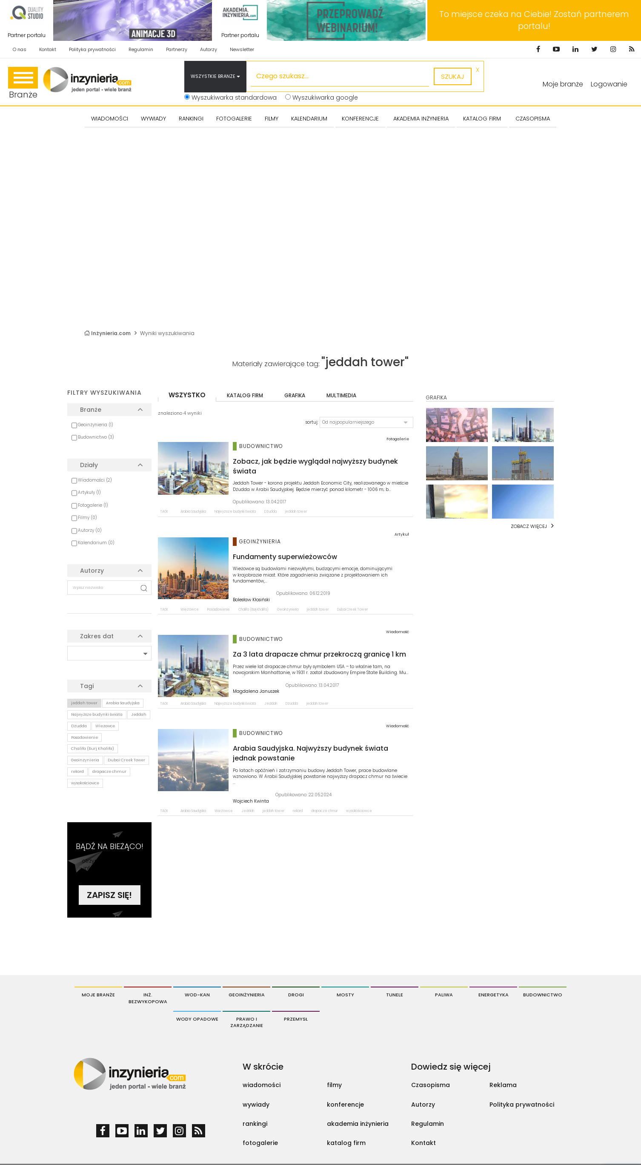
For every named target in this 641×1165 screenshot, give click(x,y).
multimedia (341, 395)
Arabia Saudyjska (123, 703)
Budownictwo (542, 994)
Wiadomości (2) (95, 480)
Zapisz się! (109, 895)
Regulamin (141, 49)
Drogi (296, 994)
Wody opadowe (197, 1019)
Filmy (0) (87, 517)
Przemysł (296, 1019)
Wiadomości (109, 119)
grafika (294, 395)
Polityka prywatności (92, 49)
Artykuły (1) (89, 492)
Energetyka (493, 994)
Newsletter (242, 49)
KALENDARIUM (309, 119)
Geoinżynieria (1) (95, 425)
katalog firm (245, 395)
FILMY (271, 119)
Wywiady (153, 119)
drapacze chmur (109, 771)
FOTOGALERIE (234, 119)
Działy (89, 465)
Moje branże (563, 84)
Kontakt (47, 49)
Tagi (87, 686)
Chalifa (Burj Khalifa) (92, 748)
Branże (23, 83)
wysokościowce (85, 783)
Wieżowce (105, 726)
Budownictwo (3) (96, 437)
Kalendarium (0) (96, 542)
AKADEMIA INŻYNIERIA (421, 119)
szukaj (452, 76)
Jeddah (138, 714)
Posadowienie (84, 737)
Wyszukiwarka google (321, 97)
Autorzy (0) (90, 530)
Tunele (394, 994)
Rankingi (191, 119)
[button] (366, 422)
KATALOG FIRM (482, 119)
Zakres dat (97, 636)
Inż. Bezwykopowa (148, 998)
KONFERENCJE (360, 119)
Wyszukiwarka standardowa (230, 97)
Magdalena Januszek (256, 691)
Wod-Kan (197, 994)
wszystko (187, 394)
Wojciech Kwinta (251, 801)
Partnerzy (176, 49)
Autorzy (208, 49)
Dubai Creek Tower (126, 760)
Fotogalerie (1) (93, 505)
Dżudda (79, 726)
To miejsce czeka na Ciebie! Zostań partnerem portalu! (534, 20)
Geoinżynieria (85, 760)
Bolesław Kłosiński (251, 600)
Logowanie (609, 84)
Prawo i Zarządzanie (246, 1022)
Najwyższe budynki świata (97, 714)
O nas (19, 49)
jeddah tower (84, 703)
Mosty (345, 994)
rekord (77, 771)
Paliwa (444, 994)
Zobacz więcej (529, 526)
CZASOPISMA (532, 119)
